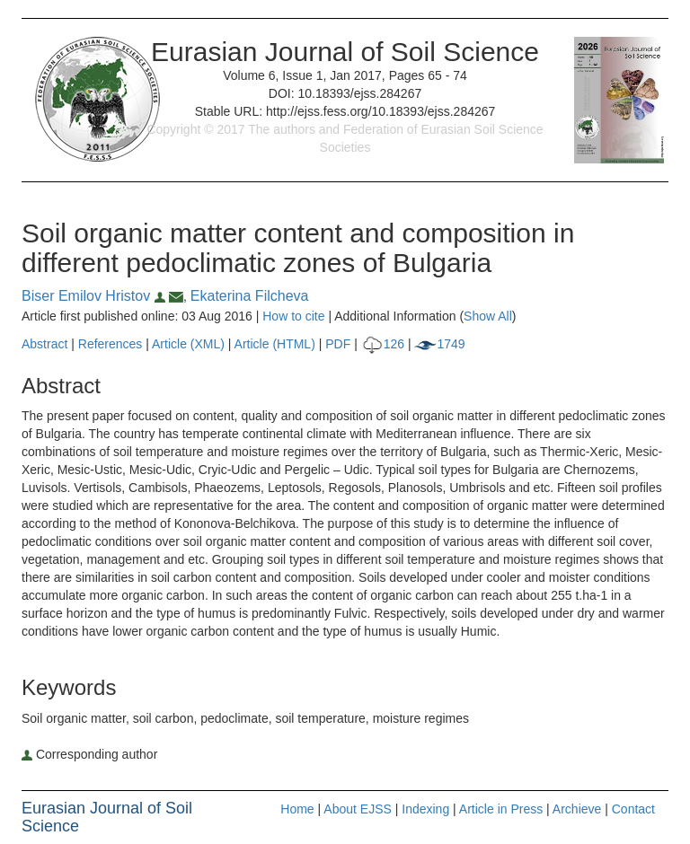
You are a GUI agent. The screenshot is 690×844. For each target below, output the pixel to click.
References (110, 344)
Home (297, 809)
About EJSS (357, 809)
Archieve (577, 809)
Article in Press (501, 809)
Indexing (425, 809)
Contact (633, 809)
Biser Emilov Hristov (95, 295)
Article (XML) (190, 344)
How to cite (293, 316)
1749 (439, 344)
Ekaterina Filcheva (249, 295)
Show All (488, 316)
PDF (337, 344)
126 (382, 344)
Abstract (44, 344)
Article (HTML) (274, 344)
